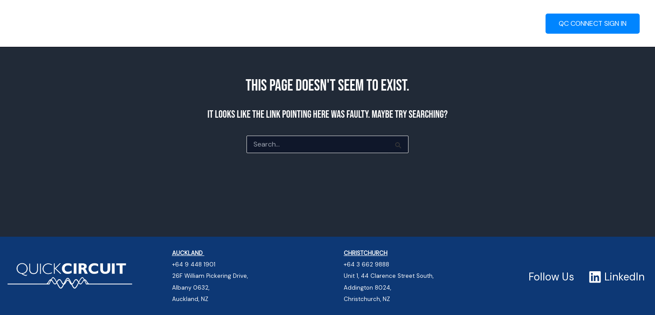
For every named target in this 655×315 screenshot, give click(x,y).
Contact (468, 23)
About (514, 23)
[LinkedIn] (617, 277)
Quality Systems (405, 23)
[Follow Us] (550, 277)
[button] (261, 23)
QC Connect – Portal (318, 23)
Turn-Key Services (229, 23)
